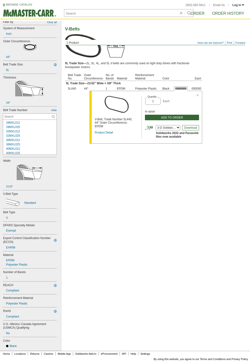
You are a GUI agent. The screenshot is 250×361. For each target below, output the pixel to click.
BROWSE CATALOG (19, 4)
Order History (228, 13)
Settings (145, 353)
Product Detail (104, 132)
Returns (35, 353)
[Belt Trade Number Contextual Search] (30, 116)
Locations (20, 353)
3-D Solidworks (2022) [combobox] (168, 127)
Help (133, 353)
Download (190, 127)
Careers (48, 353)
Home (6, 353)
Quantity (152, 96)
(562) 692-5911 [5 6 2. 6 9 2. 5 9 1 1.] (196, 5)
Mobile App (64, 353)
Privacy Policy (240, 359)
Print (229, 42)
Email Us (219, 5)
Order (198, 13)
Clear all (52, 22)
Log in (238, 5)
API (124, 353)
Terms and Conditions (213, 359)
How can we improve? (211, 42)
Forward (240, 42)
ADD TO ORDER (172, 117)
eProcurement (109, 353)
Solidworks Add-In (85, 353)
